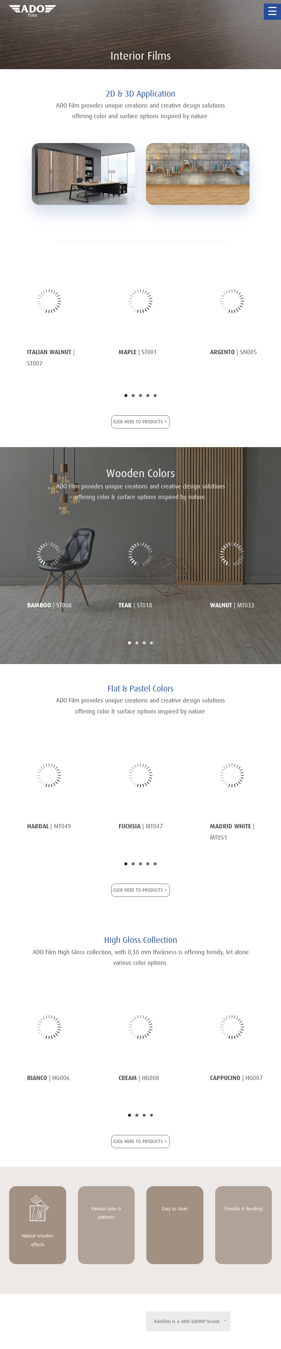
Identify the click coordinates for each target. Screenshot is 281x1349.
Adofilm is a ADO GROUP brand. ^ (190, 1321)
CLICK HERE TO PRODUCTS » (140, 421)
